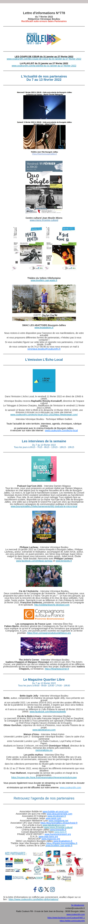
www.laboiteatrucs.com (43, 729)
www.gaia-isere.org (48, 836)
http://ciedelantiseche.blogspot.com (51, 604)
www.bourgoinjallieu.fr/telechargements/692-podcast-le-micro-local (44, 506)
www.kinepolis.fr (64, 561)
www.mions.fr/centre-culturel (44, 220)
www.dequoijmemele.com (59, 813)
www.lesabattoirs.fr (43, 327)
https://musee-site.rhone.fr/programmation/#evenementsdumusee (44, 777)
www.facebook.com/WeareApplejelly (48, 711)
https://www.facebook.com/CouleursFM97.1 (66, 918)
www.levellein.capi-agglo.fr (44, 280)
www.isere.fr (60, 832)
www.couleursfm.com (70, 787)
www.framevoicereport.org (58, 834)
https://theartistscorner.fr (57, 669)
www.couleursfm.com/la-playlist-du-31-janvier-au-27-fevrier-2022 (44, 65)
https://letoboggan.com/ (66, 414)
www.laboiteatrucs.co (54, 825)
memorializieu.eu (44, 750)
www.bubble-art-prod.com (55, 811)
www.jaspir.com (53, 818)
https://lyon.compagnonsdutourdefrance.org (49, 633)
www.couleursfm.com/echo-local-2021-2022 (32, 414)
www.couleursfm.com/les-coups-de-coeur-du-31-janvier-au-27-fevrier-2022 (44, 59)
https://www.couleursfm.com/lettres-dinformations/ (33, 899)
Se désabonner (77, 905)
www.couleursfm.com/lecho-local (61, 430)
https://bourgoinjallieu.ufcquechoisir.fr (59, 823)
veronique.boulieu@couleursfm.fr (44, 349)
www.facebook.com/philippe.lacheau (34, 561)
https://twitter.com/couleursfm (72, 921)
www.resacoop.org (50, 838)
